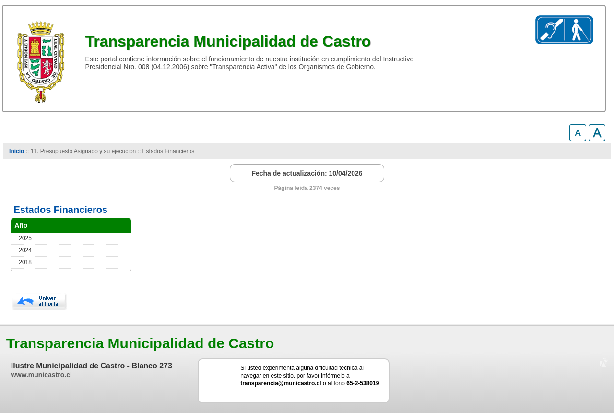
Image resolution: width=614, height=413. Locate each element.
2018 (25, 262)
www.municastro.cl (41, 374)
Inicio (16, 151)
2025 (25, 238)
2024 (25, 250)
